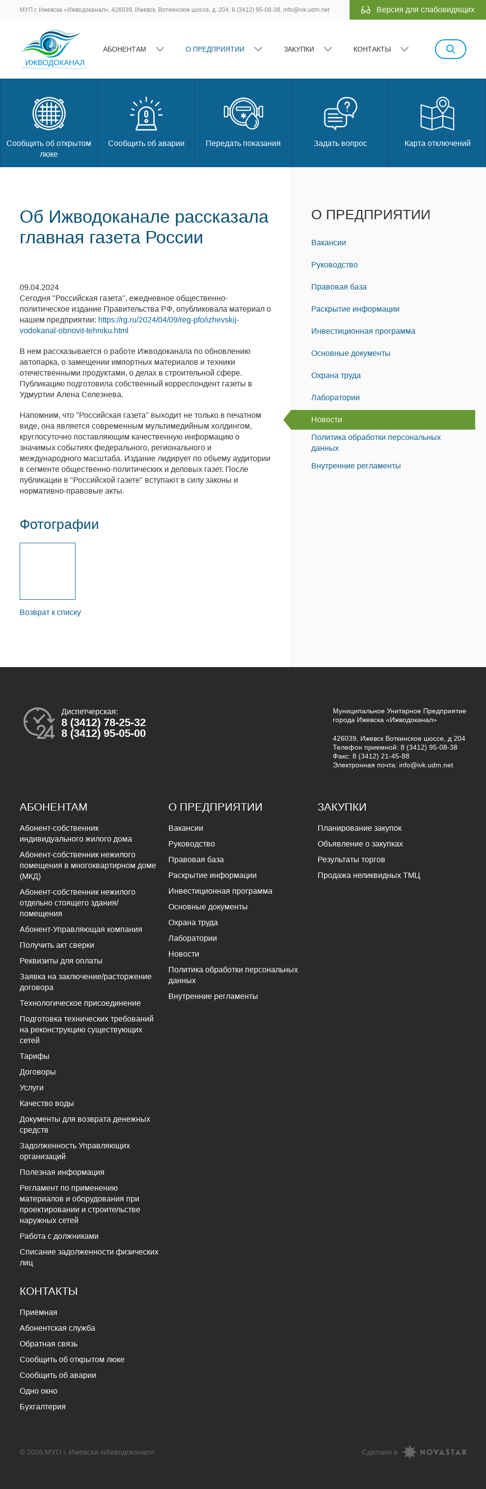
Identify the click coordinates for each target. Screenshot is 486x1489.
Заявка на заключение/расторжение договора (86, 982)
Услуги (32, 1087)
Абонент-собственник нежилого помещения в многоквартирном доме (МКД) (88, 865)
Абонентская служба (57, 1328)
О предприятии (215, 49)
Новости (326, 419)
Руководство (334, 265)
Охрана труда (336, 375)
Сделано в (380, 1452)
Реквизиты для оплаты (61, 961)
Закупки (299, 49)
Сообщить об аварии (146, 120)
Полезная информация (62, 1172)
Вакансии (328, 242)
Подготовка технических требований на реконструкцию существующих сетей (87, 1030)
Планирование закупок (360, 828)
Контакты (372, 49)
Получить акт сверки (57, 945)
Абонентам (124, 49)
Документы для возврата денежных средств (85, 1124)
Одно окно (38, 1391)
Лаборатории (335, 397)
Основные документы (351, 353)
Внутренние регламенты (356, 466)
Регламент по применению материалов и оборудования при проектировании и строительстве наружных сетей (80, 1204)
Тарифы (35, 1056)
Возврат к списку (50, 612)
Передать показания (243, 120)
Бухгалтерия (43, 1406)
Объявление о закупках (360, 844)
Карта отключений (438, 120)
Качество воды (47, 1103)
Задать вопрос (340, 120)
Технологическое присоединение (80, 1003)
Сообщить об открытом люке (48, 126)
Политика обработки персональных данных (376, 442)
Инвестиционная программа (363, 331)
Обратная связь (49, 1344)
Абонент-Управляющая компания (81, 929)
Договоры (38, 1072)
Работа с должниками (59, 1236)
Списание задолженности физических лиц (89, 1257)
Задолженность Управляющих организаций (75, 1151)
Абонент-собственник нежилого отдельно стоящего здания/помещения (77, 903)
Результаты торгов (351, 859)
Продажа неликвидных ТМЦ (369, 875)
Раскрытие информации (355, 309)
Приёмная (38, 1312)
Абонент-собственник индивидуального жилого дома (76, 833)
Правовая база (339, 287)
